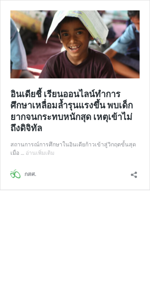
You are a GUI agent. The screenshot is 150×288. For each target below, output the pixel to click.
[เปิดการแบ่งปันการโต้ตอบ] (134, 172)
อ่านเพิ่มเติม (40, 153)
